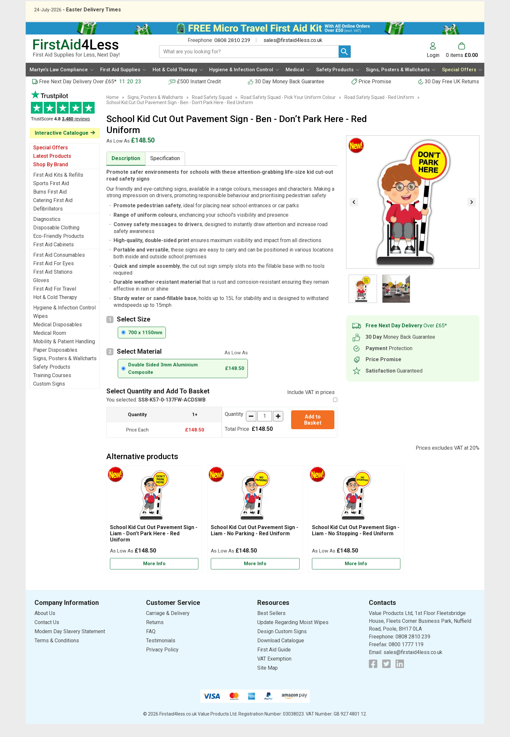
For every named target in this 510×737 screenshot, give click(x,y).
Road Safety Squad (212, 110)
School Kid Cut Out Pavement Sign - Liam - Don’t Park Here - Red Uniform (153, 546)
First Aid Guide (274, 663)
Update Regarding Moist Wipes (293, 635)
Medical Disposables (57, 337)
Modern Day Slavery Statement (69, 644)
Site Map (267, 681)
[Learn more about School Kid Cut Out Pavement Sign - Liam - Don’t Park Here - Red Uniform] (154, 576)
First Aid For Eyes (53, 276)
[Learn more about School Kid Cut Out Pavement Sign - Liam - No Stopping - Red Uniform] (356, 576)
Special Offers (50, 160)
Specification (165, 171)
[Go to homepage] (88, 61)
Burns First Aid (50, 205)
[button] (436, 63)
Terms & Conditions (56, 653)
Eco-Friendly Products (58, 249)
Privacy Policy (162, 663)
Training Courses (52, 388)
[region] (154, 509)
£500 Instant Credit (199, 94)
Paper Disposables (55, 363)
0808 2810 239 (232, 53)
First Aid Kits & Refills (58, 188)
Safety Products (51, 380)
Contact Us (46, 635)
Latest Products (52, 169)
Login (433, 68)
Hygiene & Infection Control (64, 321)
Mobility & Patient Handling (64, 354)
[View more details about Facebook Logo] (373, 677)
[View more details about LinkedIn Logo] (400, 677)
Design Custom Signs (282, 644)
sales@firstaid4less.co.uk (292, 53)
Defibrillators (48, 222)
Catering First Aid (53, 213)
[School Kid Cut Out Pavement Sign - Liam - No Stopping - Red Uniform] (356, 532)
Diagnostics (46, 232)
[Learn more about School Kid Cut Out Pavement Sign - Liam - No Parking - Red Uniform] (255, 576)
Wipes (40, 329)
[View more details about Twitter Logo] (386, 677)
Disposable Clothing (56, 241)
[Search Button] (345, 65)
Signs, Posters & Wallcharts (65, 371)
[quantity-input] (264, 429)
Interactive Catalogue (61, 146)
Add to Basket (312, 433)
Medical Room (49, 346)
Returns (155, 635)
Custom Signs (49, 397)
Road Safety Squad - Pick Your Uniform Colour (288, 110)
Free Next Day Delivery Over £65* (77, 94)
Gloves (41, 293)
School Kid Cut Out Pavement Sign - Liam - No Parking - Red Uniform (254, 543)
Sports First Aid (51, 196)
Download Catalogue (280, 653)
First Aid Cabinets (53, 257)
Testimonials (65, 122)
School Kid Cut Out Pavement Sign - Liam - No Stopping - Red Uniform (355, 543)
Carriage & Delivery (168, 626)
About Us (44, 626)
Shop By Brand (50, 177)
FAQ (150, 644)
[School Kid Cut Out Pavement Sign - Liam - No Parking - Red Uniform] (255, 532)
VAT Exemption (274, 672)
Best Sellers (271, 626)
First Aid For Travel (54, 302)
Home (112, 110)
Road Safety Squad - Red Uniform (379, 110)
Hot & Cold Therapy (55, 310)
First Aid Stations (53, 285)
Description (126, 171)
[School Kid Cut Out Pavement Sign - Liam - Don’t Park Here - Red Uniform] (154, 532)
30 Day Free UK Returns (452, 94)
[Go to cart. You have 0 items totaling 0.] (462, 63)
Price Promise (374, 94)
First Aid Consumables (59, 268)
